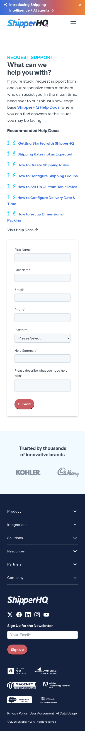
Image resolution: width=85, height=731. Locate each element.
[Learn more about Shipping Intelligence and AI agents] (41, 7)
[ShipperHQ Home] (42, 600)
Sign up (17, 649)
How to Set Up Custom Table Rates (47, 186)
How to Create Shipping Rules (43, 165)
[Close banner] (80, 5)
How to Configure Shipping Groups (47, 176)
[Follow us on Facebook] (19, 615)
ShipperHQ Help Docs (37, 107)
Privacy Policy (17, 713)
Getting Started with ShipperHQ (46, 143)
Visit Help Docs (20, 229)
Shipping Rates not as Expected (44, 154)
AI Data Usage (66, 713)
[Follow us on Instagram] (37, 615)
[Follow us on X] (10, 615)
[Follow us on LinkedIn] (28, 615)
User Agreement (41, 713)
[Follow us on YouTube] (46, 615)
